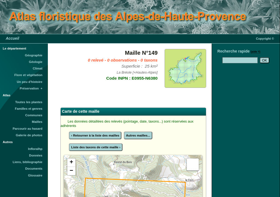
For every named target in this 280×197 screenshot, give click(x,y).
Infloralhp (35, 148)
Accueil (12, 38)
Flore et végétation (28, 75)
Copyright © (265, 38)
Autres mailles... (138, 135)
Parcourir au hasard (27, 128)
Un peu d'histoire (29, 81)
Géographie (33, 55)
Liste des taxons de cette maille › (95, 147)
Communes (33, 115)
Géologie (35, 61)
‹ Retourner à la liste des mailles (95, 135)
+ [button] (71, 162)
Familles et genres (29, 108)
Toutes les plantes (28, 102)
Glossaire (35, 175)
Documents (33, 168)
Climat (37, 68)
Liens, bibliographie (27, 162)
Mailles (37, 121)
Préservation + (31, 88)
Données (35, 155)
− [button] (71, 171)
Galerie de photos (29, 135)
